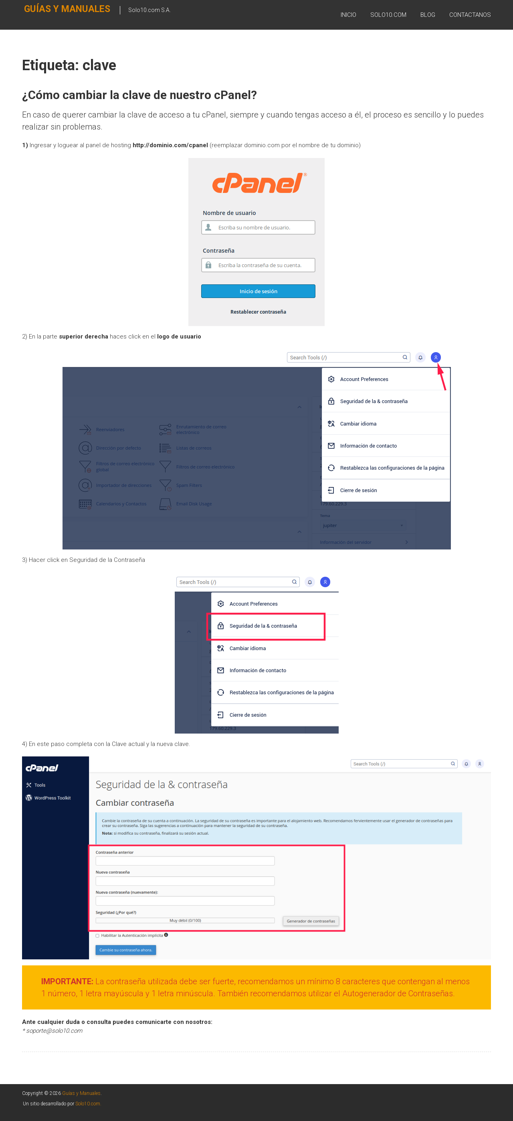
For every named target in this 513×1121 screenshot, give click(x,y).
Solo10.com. (88, 1104)
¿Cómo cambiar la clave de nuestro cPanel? (140, 95)
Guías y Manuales (51, 14)
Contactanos (470, 15)
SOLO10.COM (388, 15)
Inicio (348, 15)
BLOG (427, 15)
